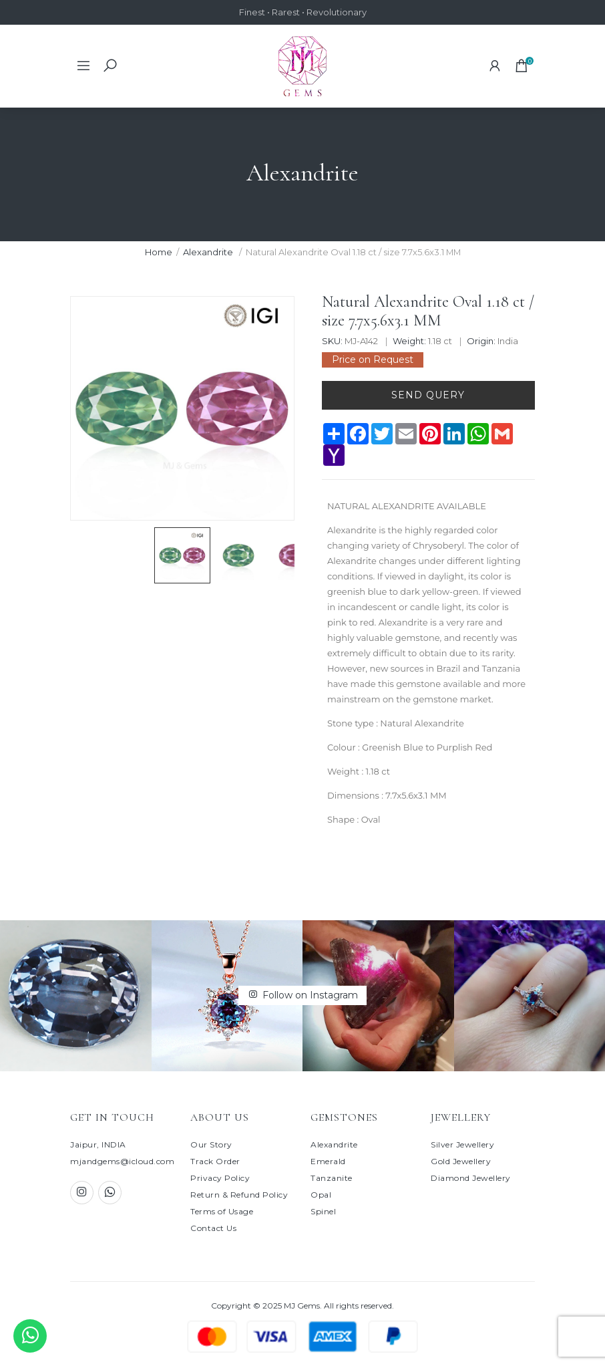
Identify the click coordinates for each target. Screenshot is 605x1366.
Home (158, 252)
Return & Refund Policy (239, 1195)
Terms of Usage (221, 1211)
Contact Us (213, 1228)
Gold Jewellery (461, 1161)
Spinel (323, 1211)
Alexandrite (208, 252)
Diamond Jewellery (471, 1178)
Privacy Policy (220, 1178)
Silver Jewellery (462, 1144)
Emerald (328, 1161)
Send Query (428, 395)
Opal (321, 1195)
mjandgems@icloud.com (122, 1161)
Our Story (211, 1144)
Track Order (215, 1161)
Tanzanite (332, 1178)
